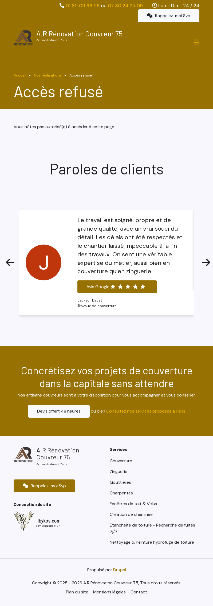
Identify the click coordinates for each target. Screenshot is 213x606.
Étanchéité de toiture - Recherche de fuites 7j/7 (152, 528)
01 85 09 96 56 (83, 5)
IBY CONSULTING (48, 526)
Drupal (119, 570)
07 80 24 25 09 (125, 5)
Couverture (121, 461)
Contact (139, 592)
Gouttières (120, 482)
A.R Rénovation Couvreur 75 (79, 33)
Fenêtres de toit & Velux (133, 503)
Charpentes (121, 493)
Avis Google (115, 286)
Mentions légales (109, 592)
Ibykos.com (48, 521)
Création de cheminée (131, 514)
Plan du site (77, 592)
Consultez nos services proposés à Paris (145, 411)
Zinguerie (118, 471)
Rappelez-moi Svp (168, 15)
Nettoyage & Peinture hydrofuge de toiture (152, 542)
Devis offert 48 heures (59, 411)
